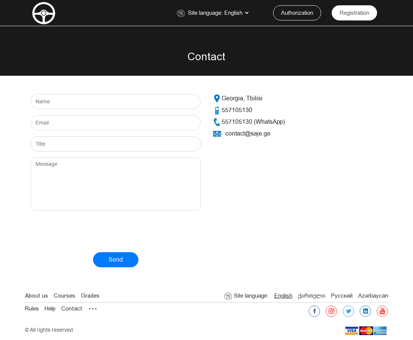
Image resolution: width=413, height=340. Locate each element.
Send (116, 260)
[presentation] (88, 231)
